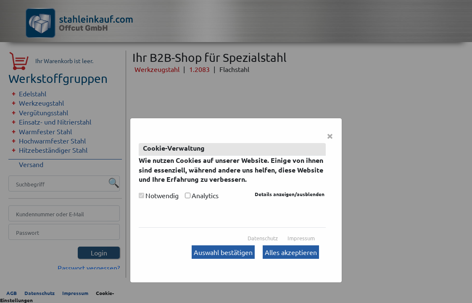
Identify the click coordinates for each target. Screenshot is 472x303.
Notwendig (162, 195)
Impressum (301, 238)
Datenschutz (263, 238)
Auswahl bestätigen (223, 252)
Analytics (205, 195)
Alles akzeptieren (291, 252)
